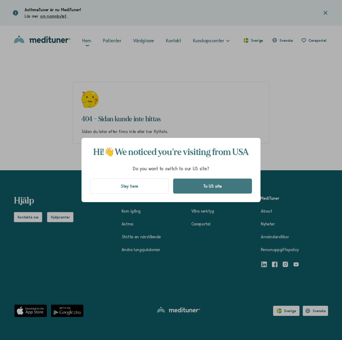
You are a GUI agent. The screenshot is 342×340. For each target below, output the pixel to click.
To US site (212, 186)
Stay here (129, 186)
